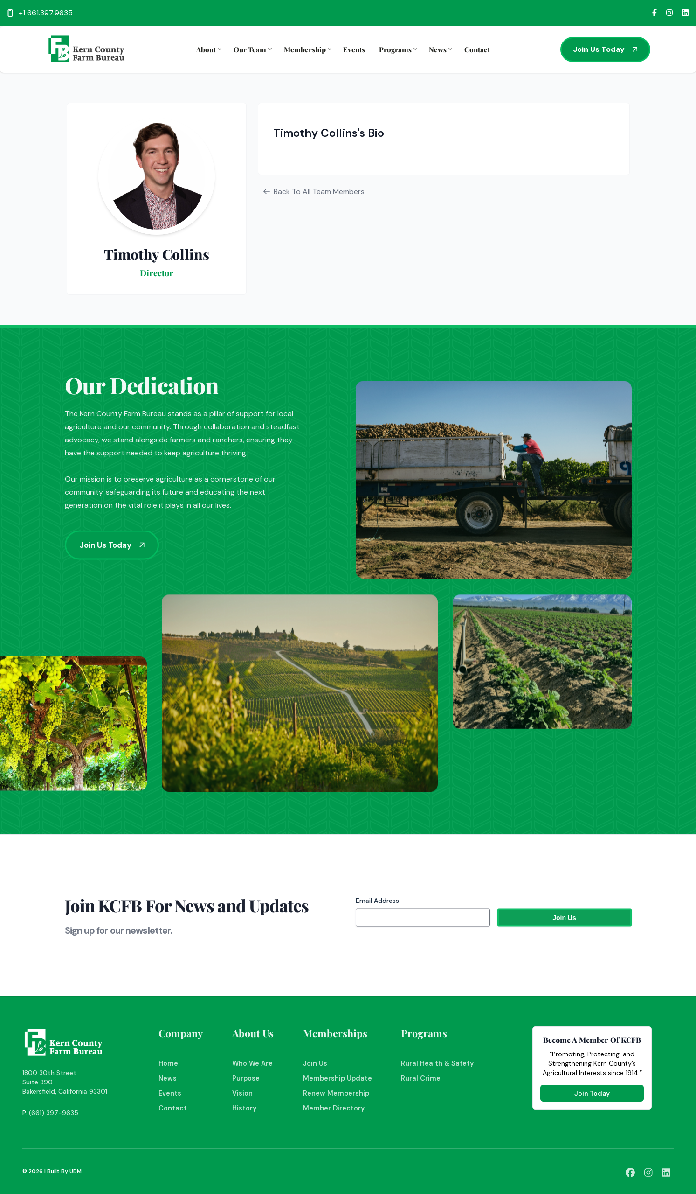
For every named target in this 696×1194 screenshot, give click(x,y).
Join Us (315, 1063)
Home (168, 1063)
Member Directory (334, 1108)
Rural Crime (421, 1078)
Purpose (246, 1078)
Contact (477, 49)
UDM (75, 1171)
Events (354, 49)
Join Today (592, 1093)
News (439, 49)
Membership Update (337, 1078)
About (208, 49)
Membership (307, 49)
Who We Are (252, 1063)
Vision (242, 1093)
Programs (397, 49)
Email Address (377, 912)
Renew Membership (336, 1093)
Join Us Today (605, 49)
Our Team (252, 49)
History (244, 1108)
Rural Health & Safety (437, 1063)
